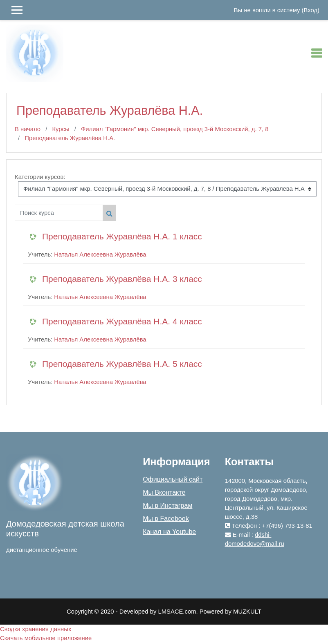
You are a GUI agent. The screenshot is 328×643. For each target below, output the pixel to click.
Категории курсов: (40, 177)
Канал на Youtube (169, 531)
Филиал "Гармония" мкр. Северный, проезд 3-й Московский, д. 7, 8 (174, 129)
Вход (311, 10)
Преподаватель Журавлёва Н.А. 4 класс (122, 321)
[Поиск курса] (59, 213)
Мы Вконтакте (164, 492)
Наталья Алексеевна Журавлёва (100, 254)
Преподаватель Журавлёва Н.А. (70, 138)
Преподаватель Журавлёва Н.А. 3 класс (122, 279)
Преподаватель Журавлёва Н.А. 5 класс (122, 363)
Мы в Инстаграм (167, 505)
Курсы (60, 129)
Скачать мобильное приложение (46, 638)
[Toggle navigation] (316, 53)
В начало (27, 129)
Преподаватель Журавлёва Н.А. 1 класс (122, 236)
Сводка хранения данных (35, 629)
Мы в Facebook (166, 518)
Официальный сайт (172, 479)
